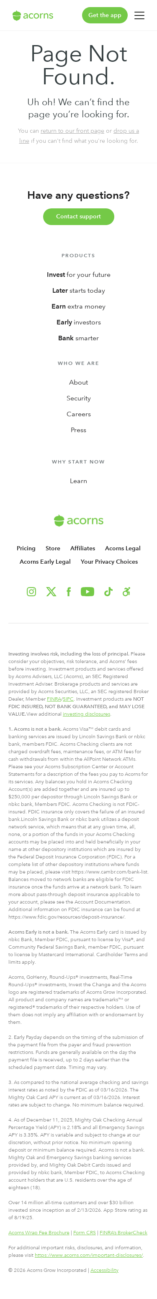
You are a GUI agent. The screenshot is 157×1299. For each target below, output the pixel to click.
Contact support (78, 216)
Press (78, 430)
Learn (78, 481)
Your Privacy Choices (109, 561)
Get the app (104, 15)
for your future (79, 275)
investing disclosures (86, 714)
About (78, 382)
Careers (79, 414)
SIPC (68, 699)
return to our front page (72, 130)
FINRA (54, 699)
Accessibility (104, 1270)
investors (79, 322)
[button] (126, 591)
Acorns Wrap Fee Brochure (38, 1233)
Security (79, 398)
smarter (78, 338)
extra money (78, 306)
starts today (78, 290)
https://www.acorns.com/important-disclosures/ (89, 1255)
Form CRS (84, 1233)
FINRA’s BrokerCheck (123, 1233)
